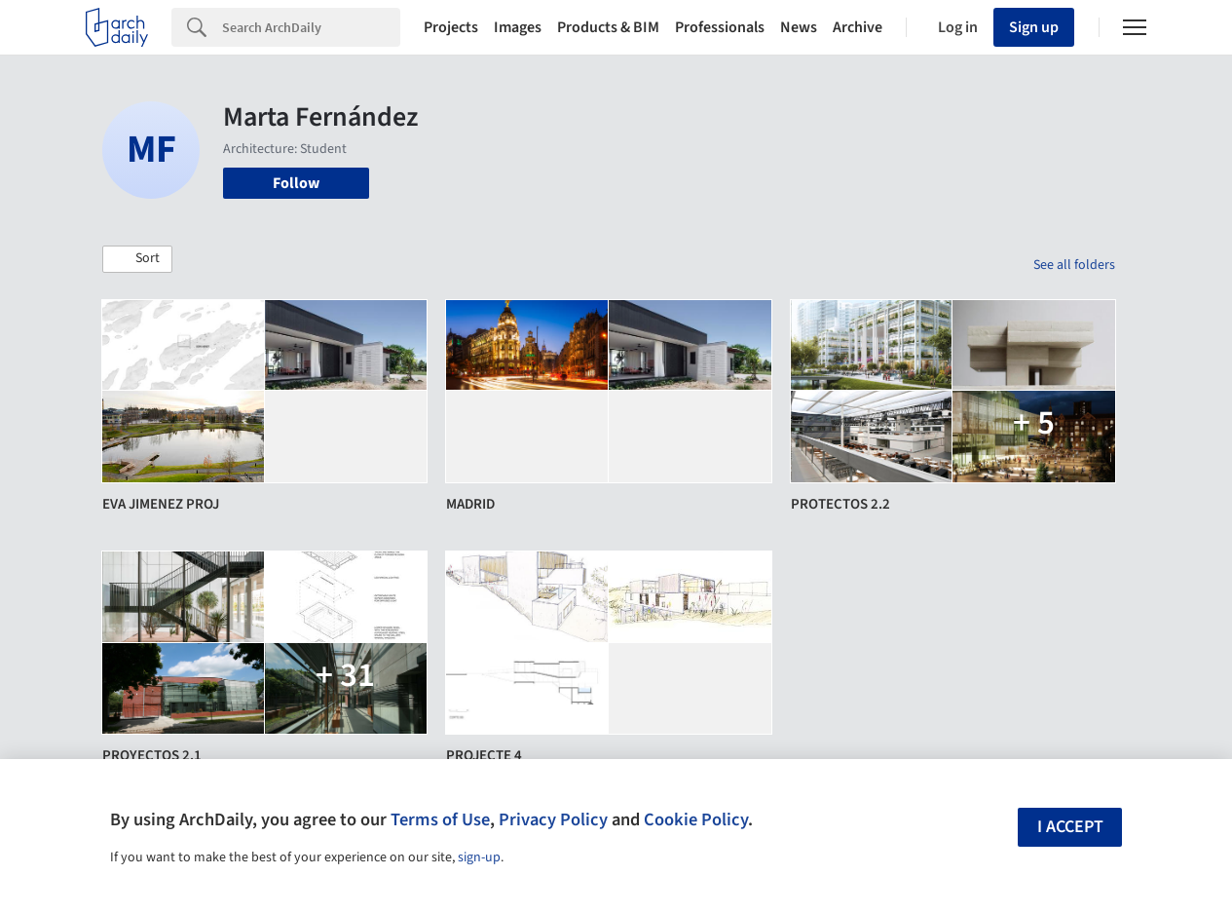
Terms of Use (440, 819)
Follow (296, 183)
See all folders (1074, 265)
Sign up (1034, 27)
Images (517, 27)
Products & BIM (608, 27)
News (798, 27)
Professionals (720, 27)
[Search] (311, 27)
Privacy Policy (553, 819)
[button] (137, 259)
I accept (1070, 827)
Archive (857, 27)
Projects (451, 27)
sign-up (479, 857)
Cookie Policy (696, 819)
